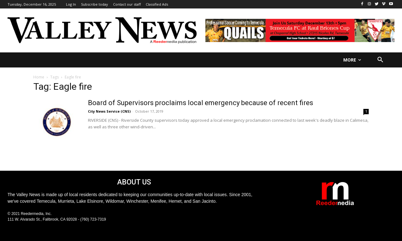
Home (38, 77)
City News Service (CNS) (109, 111)
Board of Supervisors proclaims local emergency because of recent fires (200, 103)
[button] (380, 59)
